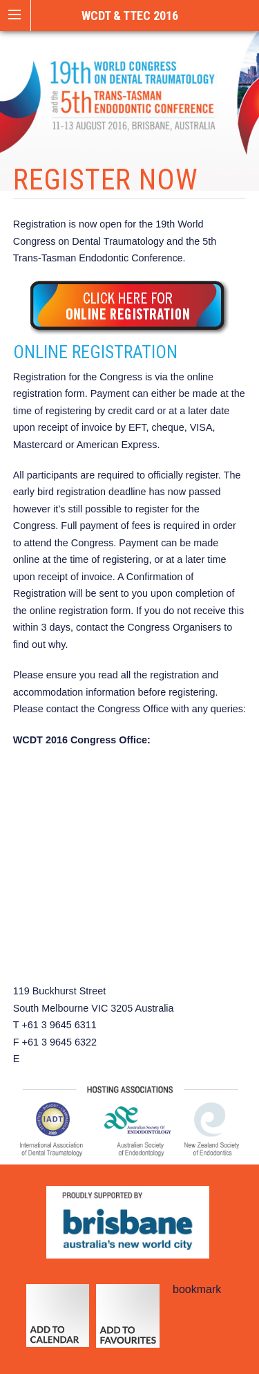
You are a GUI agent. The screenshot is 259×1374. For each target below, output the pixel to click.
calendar (57, 1322)
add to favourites (127, 1322)
